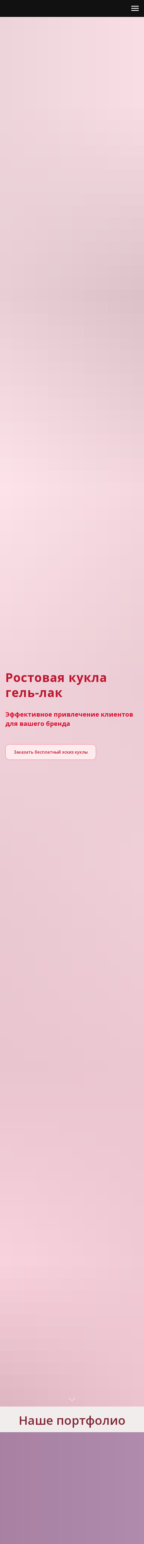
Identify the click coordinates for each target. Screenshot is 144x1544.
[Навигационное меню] (135, 8)
